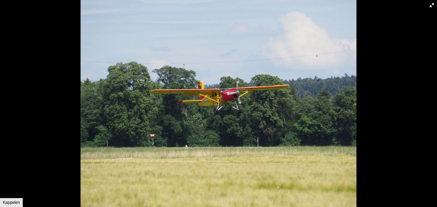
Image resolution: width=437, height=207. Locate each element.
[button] (431, 5)
